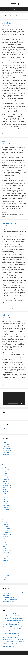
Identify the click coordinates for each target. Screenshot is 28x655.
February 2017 (6, 546)
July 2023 (5, 462)
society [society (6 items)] (15, 639)
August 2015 (6, 576)
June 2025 (5, 458)
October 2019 (6, 489)
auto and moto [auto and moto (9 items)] (6, 615)
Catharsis (5, 315)
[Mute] (21, 403)
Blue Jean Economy (9, 223)
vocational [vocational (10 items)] (11, 646)
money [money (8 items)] (11, 635)
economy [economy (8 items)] (4, 620)
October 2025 (6, 452)
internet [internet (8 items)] (15, 628)
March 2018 (6, 526)
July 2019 (5, 495)
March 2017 (6, 544)
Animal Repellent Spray (8, 601)
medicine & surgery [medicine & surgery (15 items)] (9, 633)
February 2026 (6, 446)
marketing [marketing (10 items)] (22, 631)
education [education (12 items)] (9, 620)
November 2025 (7, 450)
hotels (18, 214)
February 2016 (6, 564)
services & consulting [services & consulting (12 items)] (8, 639)
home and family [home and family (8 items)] (21, 626)
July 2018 (5, 519)
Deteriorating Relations (8, 597)
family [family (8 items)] (4, 622)
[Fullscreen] (23, 403)
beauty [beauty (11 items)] (11, 616)
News (4, 132)
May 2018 (5, 523)
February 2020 (6, 481)
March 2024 (6, 460)
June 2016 (5, 556)
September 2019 (7, 491)
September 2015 (7, 574)
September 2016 (7, 550)
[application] (14, 398)
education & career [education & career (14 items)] (18, 620)
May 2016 (5, 558)
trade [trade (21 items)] (8, 643)
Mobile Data (6, 23)
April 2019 (5, 501)
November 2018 (7, 511)
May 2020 (5, 475)
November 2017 (7, 534)
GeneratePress (21, 653)
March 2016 (6, 562)
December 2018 (7, 509)
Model (4, 141)
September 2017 (7, 536)
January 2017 (6, 548)
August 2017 (6, 538)
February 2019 (6, 505)
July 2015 (5, 578)
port (22, 214)
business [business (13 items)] (16, 616)
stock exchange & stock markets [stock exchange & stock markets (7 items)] (15, 641)
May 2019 (5, 499)
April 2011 (5, 580)
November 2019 (7, 487)
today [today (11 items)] (4, 643)
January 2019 (6, 507)
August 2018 (6, 517)
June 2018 (5, 521)
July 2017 (5, 540)
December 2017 (7, 532)
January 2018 (6, 530)
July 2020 (5, 472)
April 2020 (5, 477)
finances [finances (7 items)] (16, 622)
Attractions (6, 214)
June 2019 (5, 497)
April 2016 (5, 560)
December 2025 (7, 448)
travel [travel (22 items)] (12, 643)
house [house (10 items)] (4, 628)
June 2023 (5, 464)
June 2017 (5, 542)
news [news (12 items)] (21, 635)
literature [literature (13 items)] (17, 631)
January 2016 (6, 566)
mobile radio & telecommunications (12, 134)
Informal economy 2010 (9, 308)
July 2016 (5, 554)
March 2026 (6, 444)
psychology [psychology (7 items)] (21, 637)
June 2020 (5, 473)
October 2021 (6, 466)
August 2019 (6, 493)
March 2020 (6, 479)
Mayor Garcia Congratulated (10, 599)
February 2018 (6, 528)
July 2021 (5, 468)
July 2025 (5, 456)
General (5, 428)
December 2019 (7, 485)
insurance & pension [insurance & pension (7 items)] (9, 628)
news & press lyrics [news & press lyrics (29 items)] (11, 637)
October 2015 (6, 572)
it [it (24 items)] (9, 631)
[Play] (4, 403)
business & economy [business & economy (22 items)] (10, 618)
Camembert (6, 595)
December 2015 (7, 568)
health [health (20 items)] (12, 626)
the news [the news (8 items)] (23, 641)
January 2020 (6, 483)
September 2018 (7, 515)
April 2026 (5, 442)
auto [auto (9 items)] (22, 614)
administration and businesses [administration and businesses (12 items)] (11, 614)
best (11, 214)
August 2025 (6, 454)
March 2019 (6, 503)
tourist (3, 216)
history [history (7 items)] (16, 626)
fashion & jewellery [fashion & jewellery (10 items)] (10, 622)
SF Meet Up (14, 3)
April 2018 (5, 525)
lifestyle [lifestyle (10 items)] (12, 631)
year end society (7, 385)
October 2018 (6, 513)
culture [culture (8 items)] (20, 618)
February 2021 (6, 470)
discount (14, 214)
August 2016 (6, 552)
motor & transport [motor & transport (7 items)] (16, 635)
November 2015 (7, 570)
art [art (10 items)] (20, 614)
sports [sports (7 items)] (8, 641)
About (4, 416)
